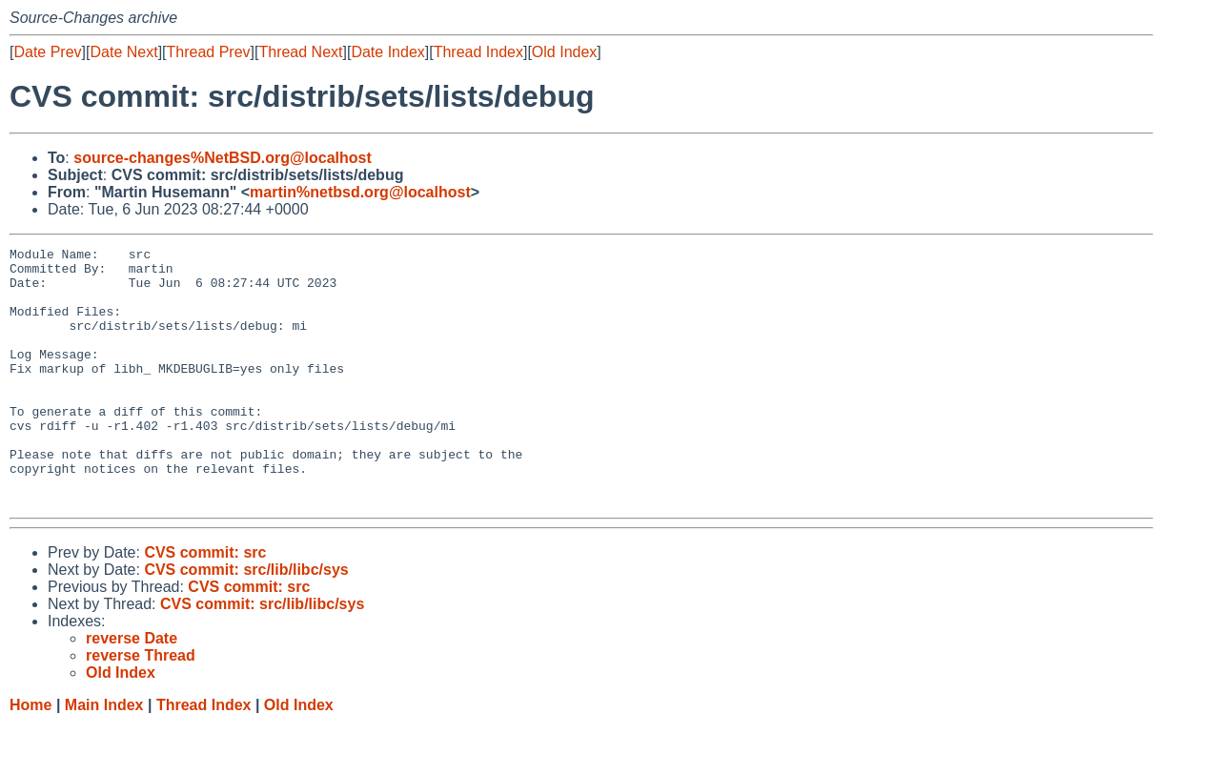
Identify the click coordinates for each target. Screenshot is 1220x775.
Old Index (564, 52)
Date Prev (47, 52)
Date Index (387, 52)
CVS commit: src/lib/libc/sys (246, 621)
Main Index (104, 756)
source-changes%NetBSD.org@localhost (222, 158)
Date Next (123, 52)
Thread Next (300, 52)
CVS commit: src (205, 604)
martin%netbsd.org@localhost (360, 192)
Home (30, 756)
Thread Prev (209, 52)
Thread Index (478, 52)
